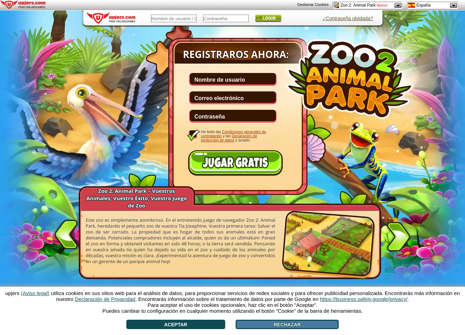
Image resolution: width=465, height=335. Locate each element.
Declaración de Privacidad (105, 299)
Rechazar (287, 324)
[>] (398, 238)
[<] (66, 233)
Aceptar (175, 324)
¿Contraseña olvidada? (348, 18)
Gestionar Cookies (313, 4)
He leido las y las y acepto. (233, 136)
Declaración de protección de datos (229, 138)
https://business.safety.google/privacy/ (363, 299)
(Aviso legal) (35, 293)
